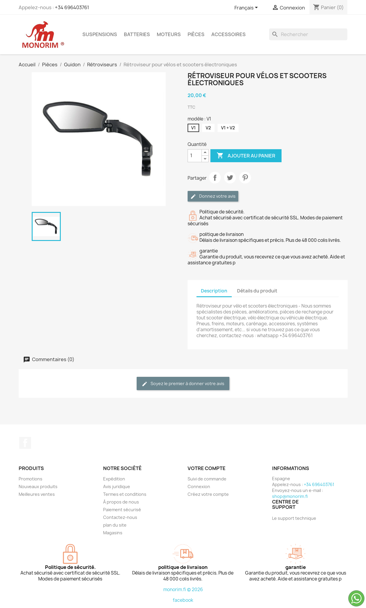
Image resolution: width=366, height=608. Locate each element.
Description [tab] (214, 291)
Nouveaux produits (38, 486)
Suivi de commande (207, 479)
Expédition (114, 479)
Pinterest (245, 178)
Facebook (25, 443)
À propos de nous (121, 502)
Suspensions (99, 34)
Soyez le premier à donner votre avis (183, 384)
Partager (215, 178)
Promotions (30, 479)
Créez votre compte (208, 494)
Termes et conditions (124, 494)
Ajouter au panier (246, 156)
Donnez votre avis (213, 196)
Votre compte (207, 468)
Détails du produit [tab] (257, 291)
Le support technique (294, 518)
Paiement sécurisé (122, 509)
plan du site (115, 525)
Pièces (196, 34)
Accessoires (228, 34)
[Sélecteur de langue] (247, 8)
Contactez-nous (120, 517)
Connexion (199, 486)
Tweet (230, 178)
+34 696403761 (72, 7)
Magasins (112, 532)
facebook (183, 600)
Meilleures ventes (37, 494)
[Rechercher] (308, 34)
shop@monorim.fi (290, 496)
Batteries (137, 34)
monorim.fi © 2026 (183, 589)
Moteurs (169, 34)
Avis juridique (116, 486)
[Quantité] (195, 155)
